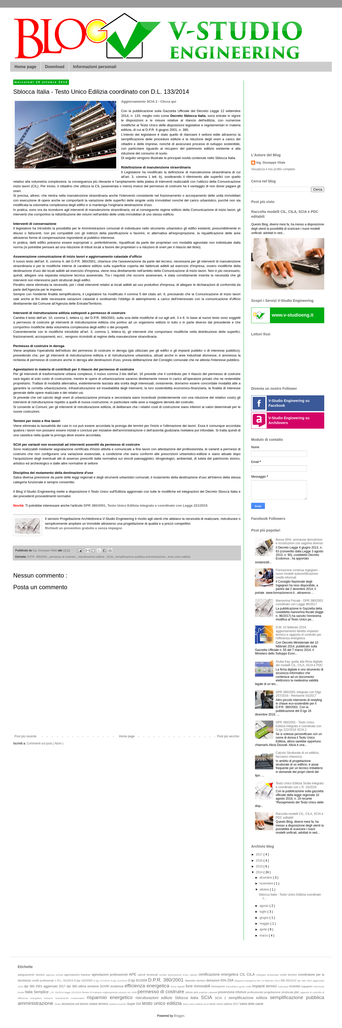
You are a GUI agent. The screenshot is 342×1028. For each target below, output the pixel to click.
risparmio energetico (111, 997)
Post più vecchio (228, 736)
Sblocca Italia (188, 998)
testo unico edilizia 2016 (196, 1004)
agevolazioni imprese (78, 974)
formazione (218, 986)
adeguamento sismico (32, 974)
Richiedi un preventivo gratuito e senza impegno (83, 528)
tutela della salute (251, 1004)
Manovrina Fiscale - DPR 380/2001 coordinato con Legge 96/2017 (299, 602)
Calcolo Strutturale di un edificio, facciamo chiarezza (297, 754)
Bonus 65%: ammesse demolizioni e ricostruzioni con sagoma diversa (299, 541)
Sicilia (58, 1004)
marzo (264, 935)
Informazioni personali (94, 67)
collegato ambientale (268, 974)
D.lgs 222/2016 (119, 980)
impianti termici (265, 986)
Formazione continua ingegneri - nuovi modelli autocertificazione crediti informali (297, 573)
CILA (251, 974)
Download (54, 67)
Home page (25, 67)
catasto (194, 974)
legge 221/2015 (73, 992)
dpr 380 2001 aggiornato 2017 (45, 986)
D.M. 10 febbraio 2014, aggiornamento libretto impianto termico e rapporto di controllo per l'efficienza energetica (298, 633)
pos (196, 992)
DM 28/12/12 (289, 980)
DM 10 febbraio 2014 (269, 980)
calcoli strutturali (148, 974)
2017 (260, 854)
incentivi (295, 986)
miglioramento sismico (114, 992)
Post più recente (25, 736)
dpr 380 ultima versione (83, 986)
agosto (264, 906)
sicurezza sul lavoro (75, 1004)
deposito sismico (195, 980)
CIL (243, 974)
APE (133, 974)
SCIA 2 (221, 998)
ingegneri (307, 986)
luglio (263, 911)
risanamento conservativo (71, 998)
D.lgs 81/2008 (138, 980)
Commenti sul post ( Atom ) (45, 743)
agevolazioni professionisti (110, 974)
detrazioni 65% (217, 980)
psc (297, 992)
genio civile (245, 986)
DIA (231, 980)
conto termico (289, 974)
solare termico (99, 1004)
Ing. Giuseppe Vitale (270, 162)
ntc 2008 (132, 992)
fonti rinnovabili (198, 986)
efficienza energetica (148, 985)
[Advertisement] (127, 716)
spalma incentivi (118, 1004)
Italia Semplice (37, 992)
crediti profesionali (43, 980)
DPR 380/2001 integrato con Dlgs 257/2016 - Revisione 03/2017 (298, 693)
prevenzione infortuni (232, 992)
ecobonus (117, 986)
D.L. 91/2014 (65, 980)
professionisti (255, 992)
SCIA (110, 556)
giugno (264, 918)
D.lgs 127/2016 (102, 980)
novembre (267, 883)
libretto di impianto (92, 992)
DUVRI (105, 986)
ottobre (265, 889)
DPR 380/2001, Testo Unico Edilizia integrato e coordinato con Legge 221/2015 (145, 505)
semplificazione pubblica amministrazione (140, 556)
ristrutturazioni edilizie (91, 556)
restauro (49, 998)
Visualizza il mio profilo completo (273, 169)
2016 (260, 860)
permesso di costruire (62, 556)
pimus (189, 992)
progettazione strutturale (279, 992)
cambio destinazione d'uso (174, 974)
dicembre (266, 877)
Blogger (179, 1016)
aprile (264, 929)
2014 (260, 872)
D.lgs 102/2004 (84, 980)
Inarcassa (283, 986)
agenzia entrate (55, 974)
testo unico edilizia (179, 556)
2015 (260, 866)
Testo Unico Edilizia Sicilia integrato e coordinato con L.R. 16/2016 (300, 785)
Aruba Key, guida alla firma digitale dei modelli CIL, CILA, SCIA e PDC (299, 663)
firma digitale (178, 986)
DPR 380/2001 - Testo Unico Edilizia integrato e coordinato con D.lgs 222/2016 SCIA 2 (298, 726)
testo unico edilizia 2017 (225, 1003)
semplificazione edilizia (249, 998)
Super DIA (134, 1004)
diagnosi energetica (246, 980)
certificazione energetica (219, 974)
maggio (265, 923)
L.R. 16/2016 (57, 992)
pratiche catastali (208, 992)
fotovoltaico (232, 986)
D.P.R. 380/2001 (37, 556)
